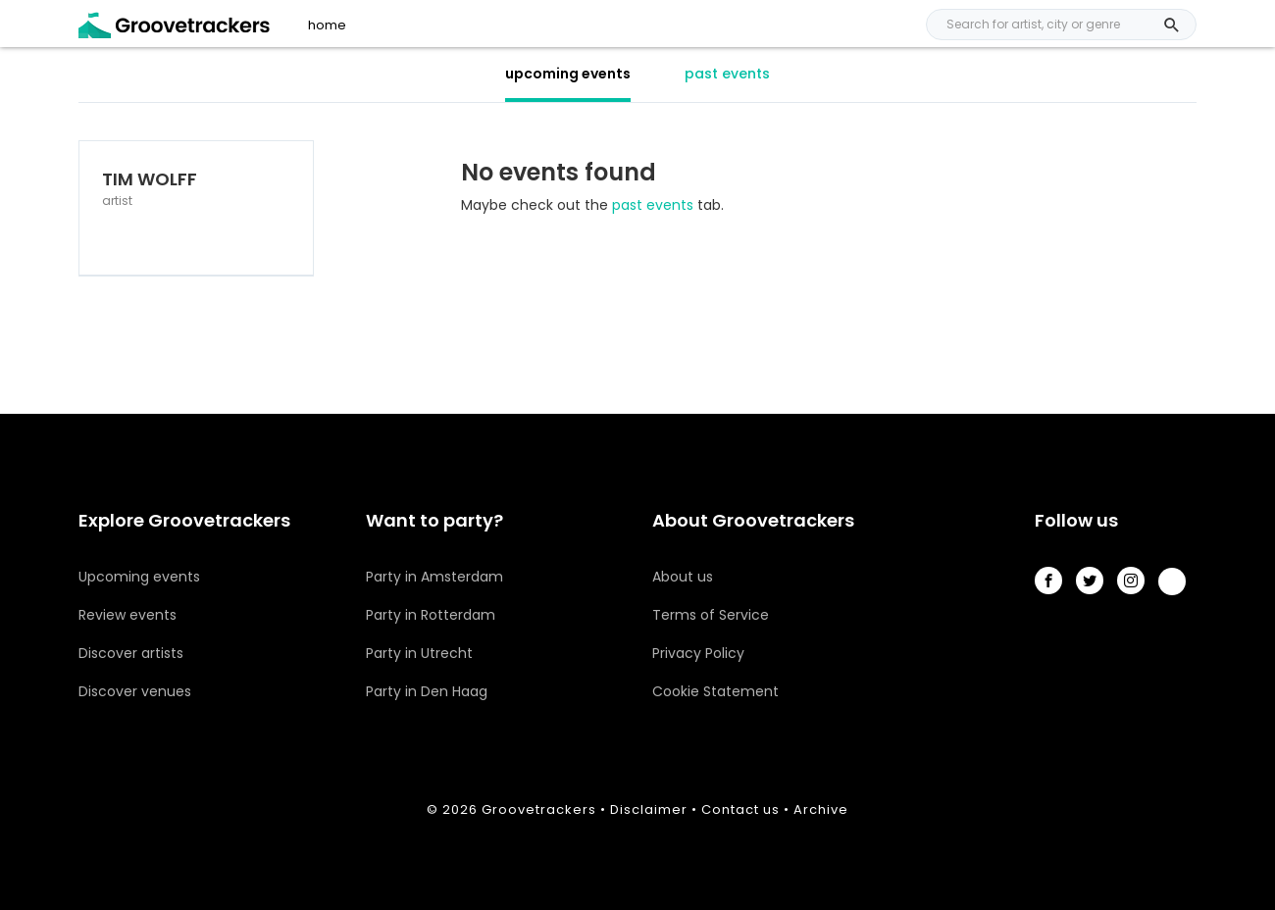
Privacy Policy (698, 653)
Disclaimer (649, 809)
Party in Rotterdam (430, 615)
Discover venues (134, 691)
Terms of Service (710, 615)
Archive (820, 809)
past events (727, 73)
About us (682, 576)
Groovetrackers (539, 809)
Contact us (740, 809)
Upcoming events (139, 576)
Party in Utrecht (419, 653)
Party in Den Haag (426, 691)
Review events (127, 615)
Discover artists (130, 653)
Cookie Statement (715, 691)
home (327, 25)
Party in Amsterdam (434, 576)
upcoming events (568, 73)
